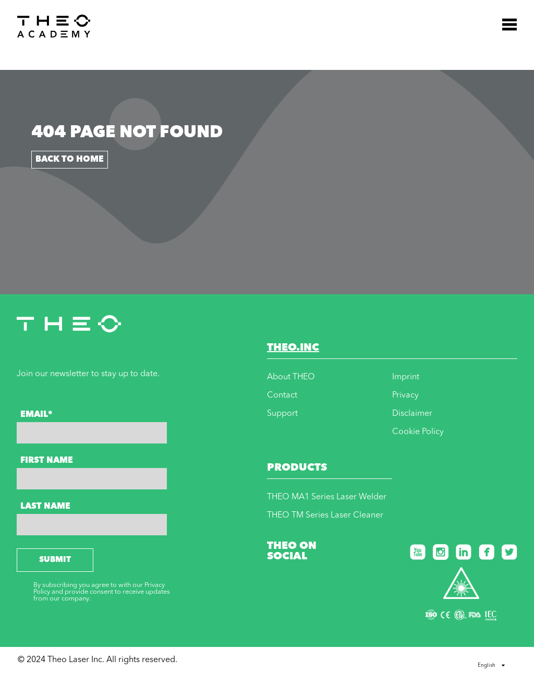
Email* (36, 415)
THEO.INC (293, 348)
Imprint (405, 377)
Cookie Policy (418, 432)
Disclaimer (412, 414)
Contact (282, 395)
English (492, 665)
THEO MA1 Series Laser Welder (326, 497)
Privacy (405, 395)
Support (282, 414)
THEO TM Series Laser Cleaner (325, 515)
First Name (46, 461)
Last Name (45, 506)
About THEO (291, 377)
